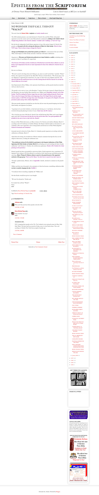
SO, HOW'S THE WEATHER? (76, 283)
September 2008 (76, 90)
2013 (72, 71)
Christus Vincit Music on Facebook (76, 40)
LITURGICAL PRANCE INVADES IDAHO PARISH (77, 167)
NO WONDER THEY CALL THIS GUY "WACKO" (77, 172)
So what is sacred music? (77, 205)
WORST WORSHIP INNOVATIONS (76, 203)
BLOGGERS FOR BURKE (77, 289)
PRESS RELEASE (76, 266)
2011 (72, 75)
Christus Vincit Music (74, 42)
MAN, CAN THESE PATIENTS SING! (76, 242)
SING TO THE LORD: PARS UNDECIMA (77, 192)
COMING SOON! (76, 316)
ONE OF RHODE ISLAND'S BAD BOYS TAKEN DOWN (77, 258)
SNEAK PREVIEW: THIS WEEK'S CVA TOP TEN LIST (78, 163)
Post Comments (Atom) (41, 247)
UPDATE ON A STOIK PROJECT (77, 140)
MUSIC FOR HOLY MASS (78, 236)
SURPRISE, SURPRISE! (77, 307)
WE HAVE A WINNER (77, 230)
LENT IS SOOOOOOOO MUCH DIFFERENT (77, 302)
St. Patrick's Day (28, 193)
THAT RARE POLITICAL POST (77, 108)
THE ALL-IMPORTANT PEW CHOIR (77, 336)
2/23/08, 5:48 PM (19, 230)
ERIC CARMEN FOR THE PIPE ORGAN (78, 239)
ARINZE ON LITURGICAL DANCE (78, 254)
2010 (72, 77)
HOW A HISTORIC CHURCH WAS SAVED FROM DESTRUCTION (78, 346)
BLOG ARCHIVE (73, 53)
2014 (72, 68)
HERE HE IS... (75, 122)
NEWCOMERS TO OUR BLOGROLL (77, 245)
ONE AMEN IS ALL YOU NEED (77, 215)
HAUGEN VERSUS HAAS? (78, 117)
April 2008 (74, 101)
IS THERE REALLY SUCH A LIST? (78, 222)
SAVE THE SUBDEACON (77, 149)
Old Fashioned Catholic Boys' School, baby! (77, 144)
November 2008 (76, 86)
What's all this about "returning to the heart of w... (78, 263)
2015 (72, 66)
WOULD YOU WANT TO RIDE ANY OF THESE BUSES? (78, 323)
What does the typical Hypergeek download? (77, 212)
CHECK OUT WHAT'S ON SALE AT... (78, 280)
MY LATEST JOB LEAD (77, 124)
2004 (72, 364)
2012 (72, 73)
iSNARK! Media (72, 45)
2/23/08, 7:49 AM (19, 218)
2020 (72, 55)
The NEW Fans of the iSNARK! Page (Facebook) (77, 36)
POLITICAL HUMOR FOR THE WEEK (78, 342)
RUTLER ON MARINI (77, 271)
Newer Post (14, 242)
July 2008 (74, 94)
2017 (72, 62)
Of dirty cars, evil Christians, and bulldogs (78, 158)
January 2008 (75, 355)
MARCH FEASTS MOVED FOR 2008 (78, 352)
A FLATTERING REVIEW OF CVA (78, 133)
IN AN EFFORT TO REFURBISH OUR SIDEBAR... (76, 250)
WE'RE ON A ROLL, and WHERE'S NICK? (77, 178)
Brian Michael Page (20, 211)
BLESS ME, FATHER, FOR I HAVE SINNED (78, 286)
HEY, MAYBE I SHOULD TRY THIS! (77, 299)
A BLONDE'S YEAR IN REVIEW (77, 330)
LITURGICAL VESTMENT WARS (78, 319)
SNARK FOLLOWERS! (75, 391)
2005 (72, 362)
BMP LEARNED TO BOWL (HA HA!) (78, 183)
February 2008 (75, 105)
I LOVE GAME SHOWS (77, 131)
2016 (72, 64)
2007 (72, 358)
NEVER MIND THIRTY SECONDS (77, 310)
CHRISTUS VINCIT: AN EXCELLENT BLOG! (77, 313)
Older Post (61, 242)
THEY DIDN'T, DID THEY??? (76, 208)
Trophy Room (31, 18)
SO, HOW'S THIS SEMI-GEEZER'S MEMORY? (77, 151)
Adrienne (17, 202)
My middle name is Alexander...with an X (77, 218)
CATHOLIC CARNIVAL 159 (77, 276)
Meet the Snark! (21, 18)
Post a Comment (17, 234)
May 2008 (74, 99)
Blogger (58, 492)
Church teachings (18, 193)
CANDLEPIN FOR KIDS (77, 339)
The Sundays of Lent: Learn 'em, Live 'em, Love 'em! (78, 197)
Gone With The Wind (77, 181)
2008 (72, 81)
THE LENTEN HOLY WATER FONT (77, 295)
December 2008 (75, 83)
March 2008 (75, 103)
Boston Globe (25, 33)
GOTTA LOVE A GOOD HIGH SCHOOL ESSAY (78, 227)
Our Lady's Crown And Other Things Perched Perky (77, 128)
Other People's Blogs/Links (55, 18)
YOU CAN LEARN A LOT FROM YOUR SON (77, 115)
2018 (72, 60)
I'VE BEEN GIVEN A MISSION (76, 155)
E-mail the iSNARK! (73, 47)
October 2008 (75, 88)
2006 (72, 360)
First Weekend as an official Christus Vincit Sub (78, 268)
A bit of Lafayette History (77, 194)
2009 (72, 79)
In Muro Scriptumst (76, 120)
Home (13, 18)
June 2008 (74, 97)
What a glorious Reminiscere (75, 233)
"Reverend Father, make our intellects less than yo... (78, 137)
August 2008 (75, 92)
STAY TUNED (75, 305)
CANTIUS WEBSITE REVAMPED (76, 292)
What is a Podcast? (42, 18)
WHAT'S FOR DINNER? (77, 175)
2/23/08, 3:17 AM (19, 207)
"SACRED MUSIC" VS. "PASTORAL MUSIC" (77, 327)
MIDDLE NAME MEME (77, 225)
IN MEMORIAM (73, 23)
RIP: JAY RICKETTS (76, 200)
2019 (72, 57)
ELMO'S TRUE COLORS (77, 147)
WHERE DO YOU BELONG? (76, 111)
